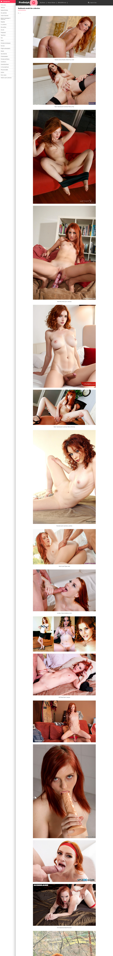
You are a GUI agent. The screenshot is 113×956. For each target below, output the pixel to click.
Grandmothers (5, 64)
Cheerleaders (4, 56)
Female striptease (5, 43)
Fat (2, 37)
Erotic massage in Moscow (5, 19)
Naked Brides (4, 10)
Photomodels (4, 69)
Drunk (2, 29)
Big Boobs (42, 2)
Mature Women (51, 2)
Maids (2, 51)
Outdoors (3, 61)
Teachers (3, 35)
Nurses (3, 45)
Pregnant (3, 32)
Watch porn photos (6, 77)
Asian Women (4, 15)
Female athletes (5, 59)
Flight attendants (5, 48)
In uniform (3, 24)
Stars (2, 40)
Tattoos (3, 7)
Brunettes (3, 27)
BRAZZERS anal (62, 2)
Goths (2, 72)
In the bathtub (5, 67)
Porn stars (3, 75)
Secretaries (4, 53)
